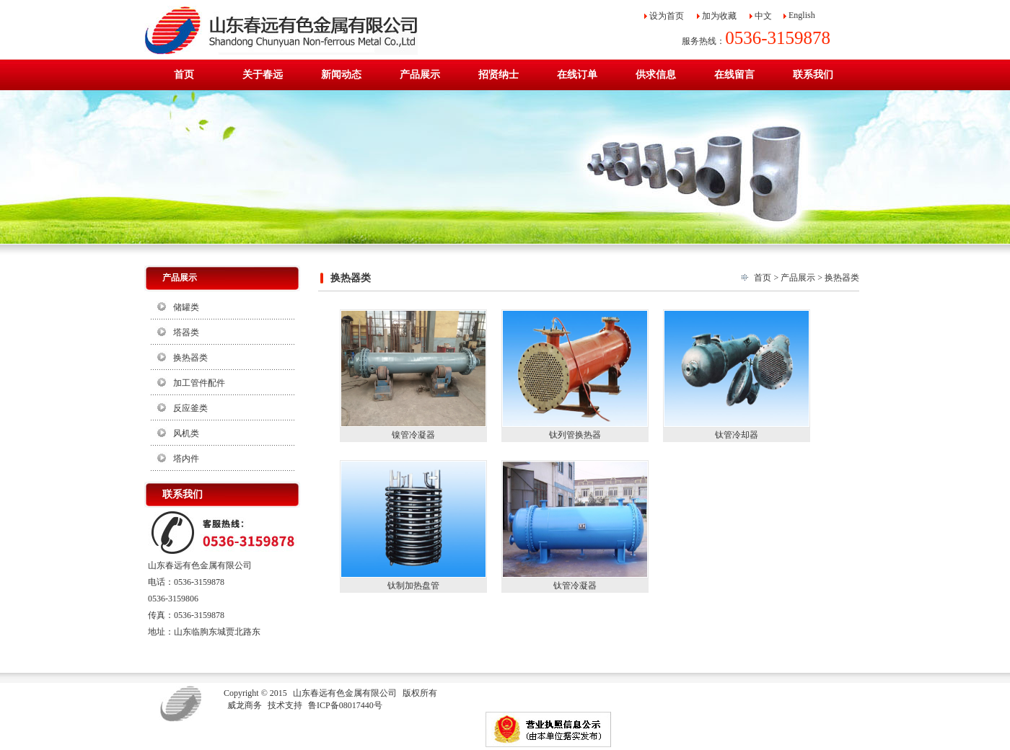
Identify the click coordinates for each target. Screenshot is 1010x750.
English (802, 15)
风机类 (186, 433)
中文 (763, 16)
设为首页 (666, 16)
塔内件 (186, 459)
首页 (762, 278)
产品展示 (798, 278)
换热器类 (190, 358)
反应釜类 (190, 408)
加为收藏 (719, 16)
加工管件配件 (199, 383)
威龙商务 (244, 705)
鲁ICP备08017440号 (345, 705)
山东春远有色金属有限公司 (345, 693)
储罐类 (186, 307)
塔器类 (186, 332)
